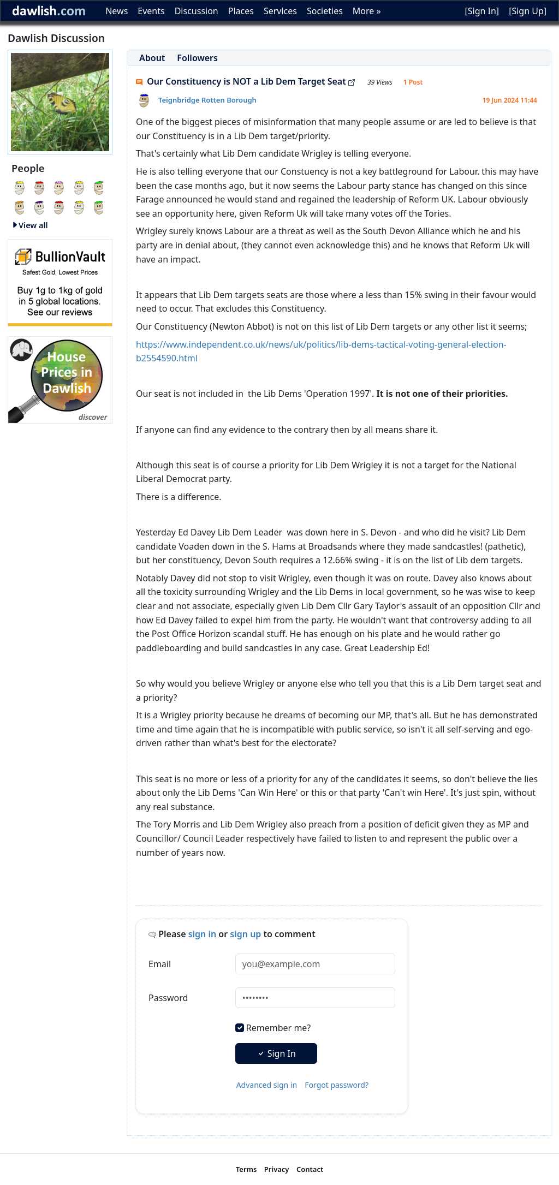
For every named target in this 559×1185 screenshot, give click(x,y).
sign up (245, 934)
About (152, 58)
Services (280, 11)
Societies (325, 11)
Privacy (276, 1169)
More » (367, 11)
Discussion (196, 11)
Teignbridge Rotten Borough (207, 100)
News (116, 11)
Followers (197, 58)
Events (151, 11)
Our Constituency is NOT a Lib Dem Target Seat (245, 81)
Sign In (276, 1053)
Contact (309, 1169)
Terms (246, 1169)
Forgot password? (336, 1085)
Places (241, 11)
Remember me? (278, 1028)
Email (159, 964)
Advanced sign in (267, 1085)
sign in (202, 934)
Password (168, 998)
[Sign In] (482, 11)
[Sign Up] (527, 11)
